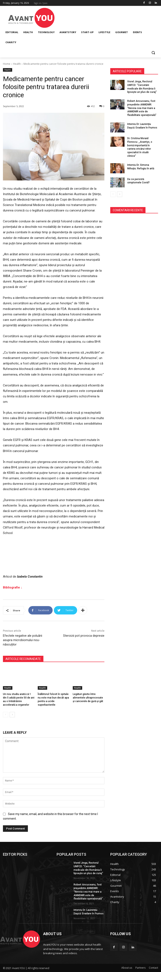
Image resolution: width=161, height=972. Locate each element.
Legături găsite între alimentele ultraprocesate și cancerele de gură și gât (88, 698)
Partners (140, 967)
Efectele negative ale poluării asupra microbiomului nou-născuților (22, 640)
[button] (153, 52)
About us (126, 967)
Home (6, 64)
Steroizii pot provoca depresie (83, 636)
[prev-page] (5, 714)
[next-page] (12, 714)
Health (17, 64)
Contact (153, 967)
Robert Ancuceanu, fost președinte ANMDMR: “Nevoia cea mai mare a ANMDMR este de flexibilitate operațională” (141, 108)
